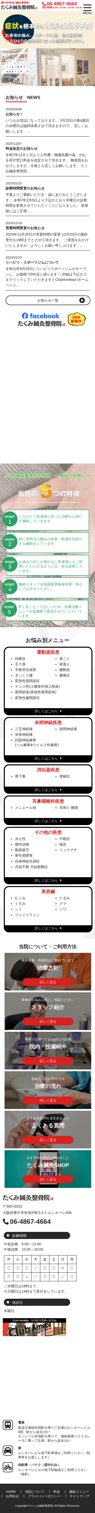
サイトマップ (79, 1496)
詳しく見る (48, 982)
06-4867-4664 (62, 5)
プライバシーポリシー (44, 1496)
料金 (56, 1492)
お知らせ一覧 (48, 300)
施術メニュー (79, 1492)
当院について (35, 1492)
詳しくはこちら (48, 711)
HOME (11, 1492)
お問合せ (12, 1496)
